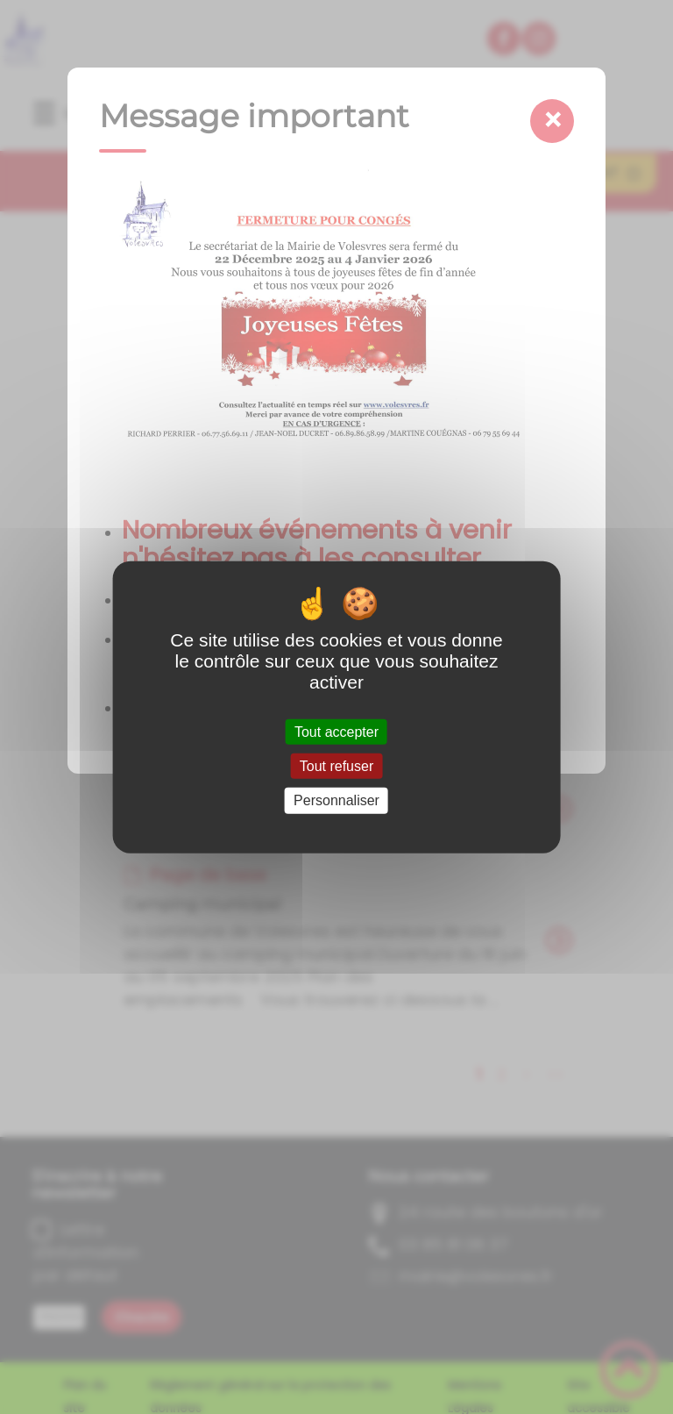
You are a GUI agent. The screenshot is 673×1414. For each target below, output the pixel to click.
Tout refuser (336, 766)
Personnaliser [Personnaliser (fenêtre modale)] (336, 800)
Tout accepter (336, 732)
